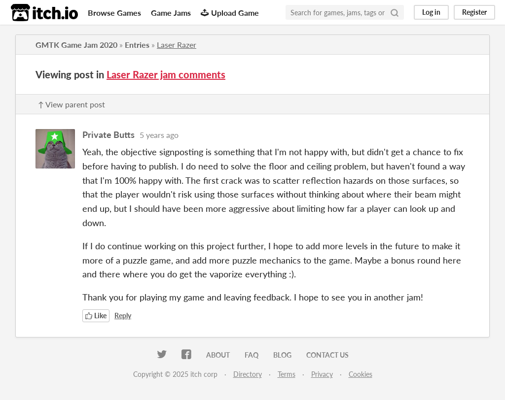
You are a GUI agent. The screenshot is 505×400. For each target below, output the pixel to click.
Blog (282, 355)
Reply (122, 315)
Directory (247, 374)
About (218, 355)
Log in (431, 12)
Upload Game (230, 12)
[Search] (394, 12)
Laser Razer (176, 44)
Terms (286, 374)
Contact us (327, 355)
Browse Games (114, 12)
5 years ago (159, 134)
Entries (137, 44)
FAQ (251, 355)
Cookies (360, 374)
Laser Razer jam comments (166, 74)
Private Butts (108, 134)
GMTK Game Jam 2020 (76, 44)
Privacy (322, 374)
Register (474, 12)
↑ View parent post (71, 104)
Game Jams (171, 12)
